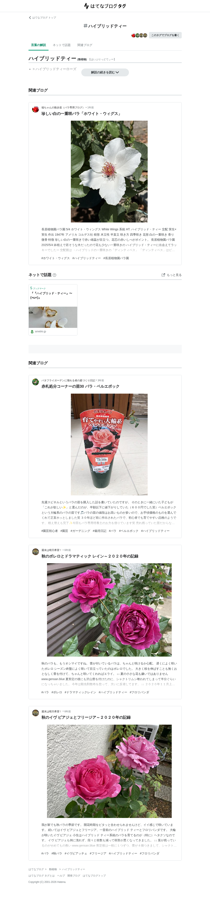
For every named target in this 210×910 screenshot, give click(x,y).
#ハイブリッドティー (86, 258)
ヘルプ (61, 875)
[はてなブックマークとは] (54, 275)
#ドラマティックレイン (80, 692)
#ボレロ (56, 692)
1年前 (90, 107)
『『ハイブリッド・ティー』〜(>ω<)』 (51, 295)
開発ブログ (73, 875)
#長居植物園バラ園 (116, 258)
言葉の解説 (38, 45)
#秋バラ (56, 853)
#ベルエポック (129, 531)
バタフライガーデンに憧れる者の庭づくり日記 (68, 380)
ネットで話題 (62, 45)
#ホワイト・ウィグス (55, 258)
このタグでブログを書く (165, 35)
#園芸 (64, 531)
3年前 (101, 380)
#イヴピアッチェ (76, 853)
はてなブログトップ (94, 875)
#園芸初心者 (49, 531)
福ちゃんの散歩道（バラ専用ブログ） (63, 107)
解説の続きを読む (105, 72)
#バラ (113, 531)
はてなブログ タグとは (42, 875)
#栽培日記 (99, 531)
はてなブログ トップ (42, 17)
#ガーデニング (80, 531)
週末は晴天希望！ (51, 550)
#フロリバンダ (139, 692)
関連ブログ (84, 45)
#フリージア (98, 853)
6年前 (67, 550)
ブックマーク (38, 288)
